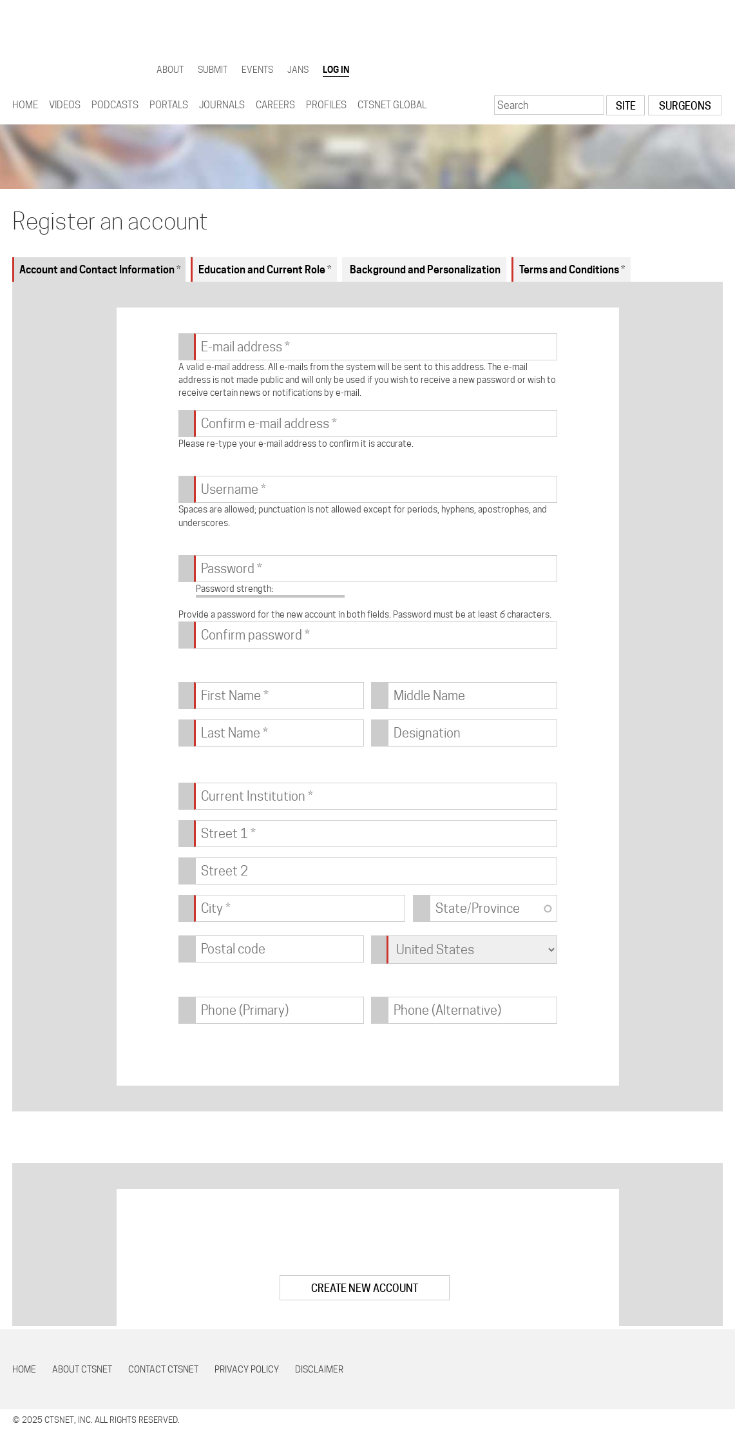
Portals (168, 105)
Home (25, 105)
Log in (336, 70)
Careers (275, 105)
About (170, 70)
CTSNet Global (392, 105)
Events (257, 70)
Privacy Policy (247, 1369)
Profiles (326, 105)
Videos (65, 105)
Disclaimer (319, 1369)
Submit (212, 70)
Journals (222, 105)
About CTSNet (82, 1369)
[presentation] (368, 1240)
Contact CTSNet (163, 1369)
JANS (298, 70)
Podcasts (114, 105)
